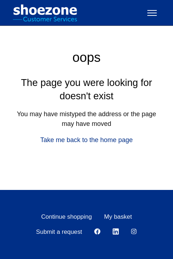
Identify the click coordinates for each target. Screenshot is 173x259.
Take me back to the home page (86, 140)
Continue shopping (66, 216)
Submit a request (59, 231)
